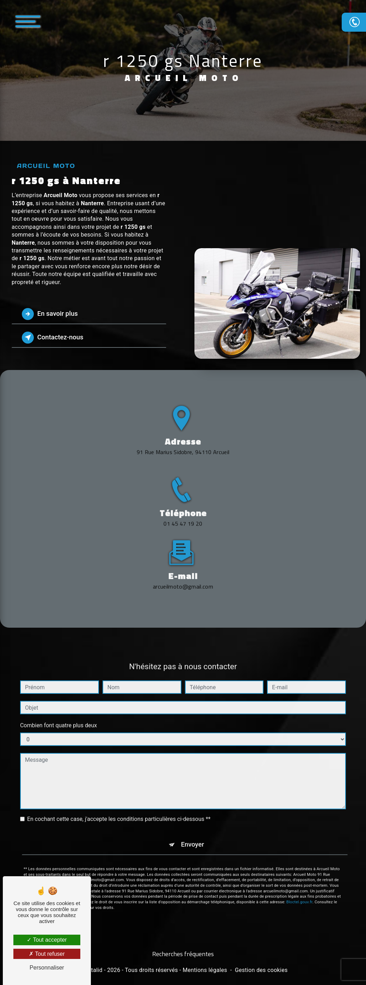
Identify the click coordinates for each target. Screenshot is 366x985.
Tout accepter (47, 940)
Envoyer (193, 818)
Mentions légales (204, 970)
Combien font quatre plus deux (58, 698)
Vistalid (93, 970)
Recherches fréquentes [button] (183, 954)
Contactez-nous (54, 338)
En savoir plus (51, 314)
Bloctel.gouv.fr (299, 875)
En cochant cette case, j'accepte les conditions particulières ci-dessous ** (119, 792)
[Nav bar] (49, 21)
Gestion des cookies (261, 970)
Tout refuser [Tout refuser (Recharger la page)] (47, 954)
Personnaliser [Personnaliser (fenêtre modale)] (47, 968)
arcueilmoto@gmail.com (183, 559)
